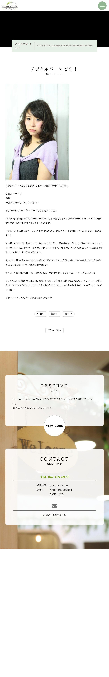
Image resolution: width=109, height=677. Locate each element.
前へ (40, 314)
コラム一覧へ (54, 330)
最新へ (54, 314)
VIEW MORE (54, 426)
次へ (68, 314)
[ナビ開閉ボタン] (102, 5)
